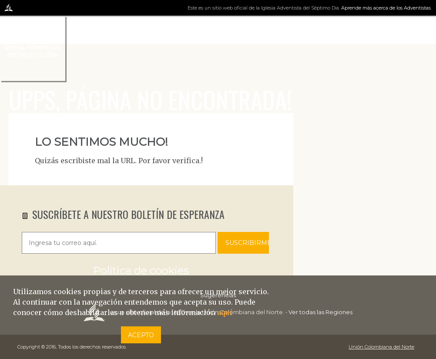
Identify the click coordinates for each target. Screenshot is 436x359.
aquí (224, 312)
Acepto (141, 335)
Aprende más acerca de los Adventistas (386, 8)
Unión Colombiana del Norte (381, 347)
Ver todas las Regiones (320, 312)
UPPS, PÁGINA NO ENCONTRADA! (150, 99)
